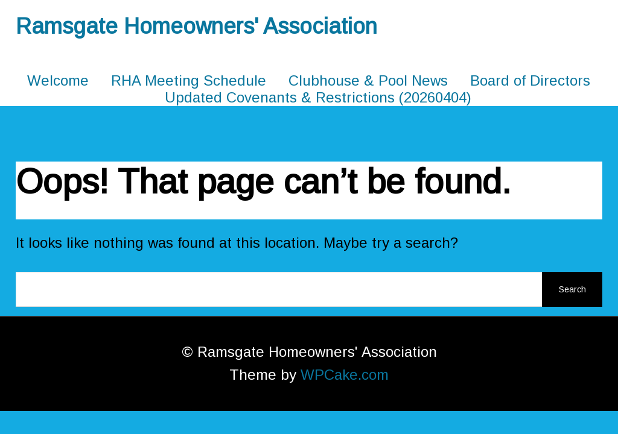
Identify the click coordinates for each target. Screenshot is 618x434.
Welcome (58, 80)
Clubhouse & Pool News (368, 80)
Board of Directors (530, 80)
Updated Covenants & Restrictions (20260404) (318, 97)
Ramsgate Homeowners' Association (196, 26)
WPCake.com (345, 374)
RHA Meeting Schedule (188, 80)
